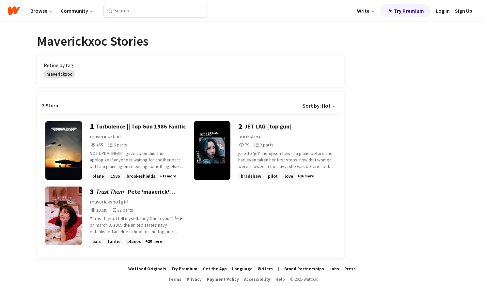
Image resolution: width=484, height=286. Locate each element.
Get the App (215, 269)
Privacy (194, 279)
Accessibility (257, 279)
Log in (443, 11)
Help (280, 279)
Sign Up (463, 11)
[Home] (14, 10)
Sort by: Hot (319, 105)
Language (242, 269)
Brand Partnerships (304, 269)
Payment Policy (223, 279)
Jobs (334, 269)
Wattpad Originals (147, 269)
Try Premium (405, 11)
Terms (174, 279)
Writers (265, 269)
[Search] (109, 11)
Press (350, 269)
